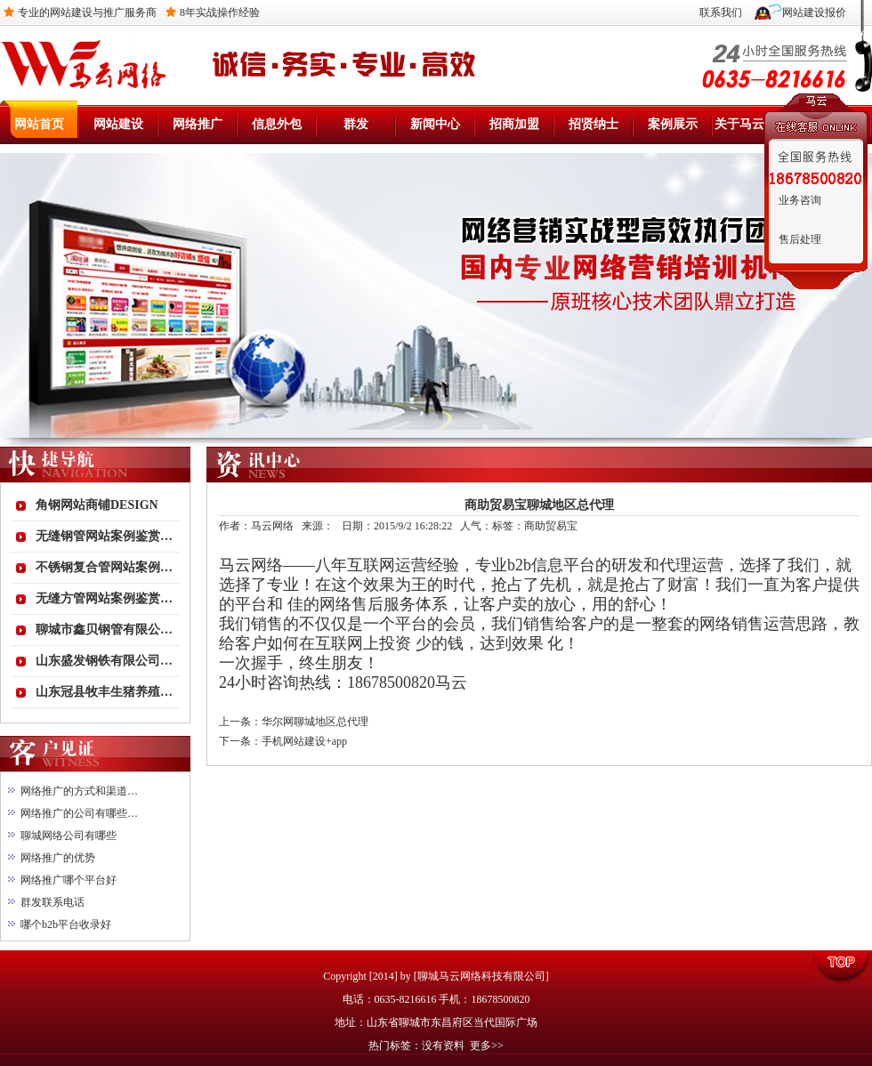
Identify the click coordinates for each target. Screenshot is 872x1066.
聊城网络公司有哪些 (68, 835)
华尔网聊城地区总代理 (315, 721)
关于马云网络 (752, 124)
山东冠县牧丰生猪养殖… (104, 692)
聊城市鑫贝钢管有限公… (104, 629)
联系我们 (720, 12)
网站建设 (118, 124)
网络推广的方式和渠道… (79, 791)
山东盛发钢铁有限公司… (104, 660)
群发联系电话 (52, 902)
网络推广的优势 (57, 858)
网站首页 (39, 124)
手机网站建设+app (304, 741)
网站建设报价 (814, 12)
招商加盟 (514, 124)
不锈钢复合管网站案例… (104, 567)
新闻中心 (435, 124)
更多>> (487, 1045)
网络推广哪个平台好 (68, 880)
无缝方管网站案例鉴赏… (104, 598)
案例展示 (673, 124)
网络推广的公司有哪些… (79, 813)
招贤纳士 (593, 124)
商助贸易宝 (550, 526)
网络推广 (197, 124)
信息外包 (277, 124)
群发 (355, 124)
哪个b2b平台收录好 (65, 924)
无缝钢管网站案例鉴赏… (104, 536)
